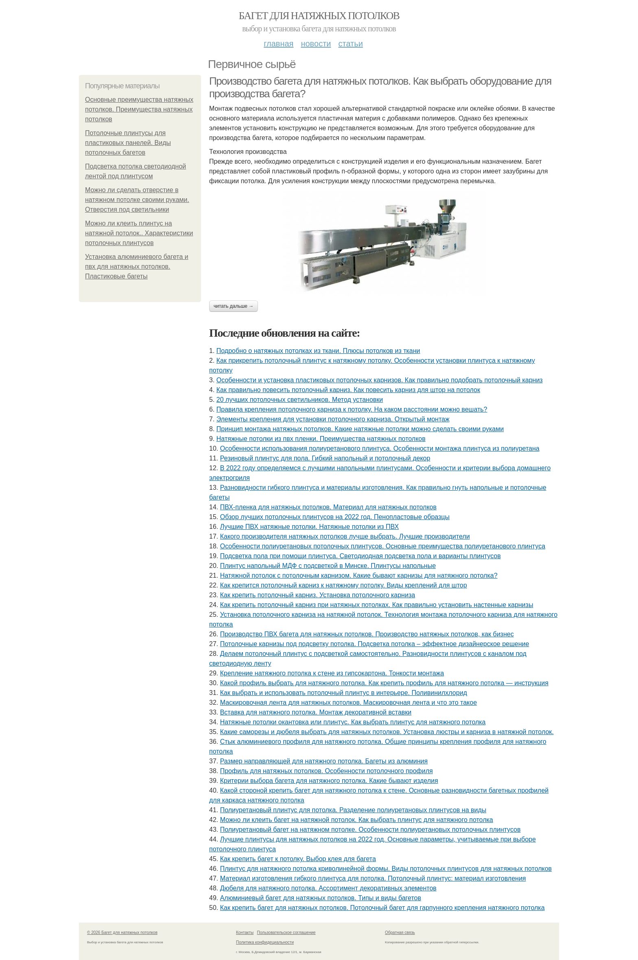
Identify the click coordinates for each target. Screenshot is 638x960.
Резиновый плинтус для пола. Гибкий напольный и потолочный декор (325, 458)
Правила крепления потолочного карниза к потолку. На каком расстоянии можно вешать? (351, 409)
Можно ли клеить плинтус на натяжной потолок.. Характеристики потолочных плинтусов (139, 233)
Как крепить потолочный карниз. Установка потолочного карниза (317, 595)
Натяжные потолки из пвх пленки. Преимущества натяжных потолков (321, 438)
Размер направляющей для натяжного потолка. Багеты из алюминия (324, 761)
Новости (316, 43)
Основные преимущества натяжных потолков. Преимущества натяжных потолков (139, 109)
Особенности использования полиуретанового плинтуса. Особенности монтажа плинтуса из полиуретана (380, 448)
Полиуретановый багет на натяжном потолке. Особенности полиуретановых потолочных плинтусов (370, 829)
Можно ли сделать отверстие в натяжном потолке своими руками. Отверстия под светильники (137, 199)
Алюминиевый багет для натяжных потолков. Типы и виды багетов (320, 897)
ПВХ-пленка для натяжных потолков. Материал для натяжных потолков (328, 507)
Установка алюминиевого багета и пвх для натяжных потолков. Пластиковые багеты (136, 266)
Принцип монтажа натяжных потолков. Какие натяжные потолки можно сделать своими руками (360, 428)
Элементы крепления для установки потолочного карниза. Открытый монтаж (333, 419)
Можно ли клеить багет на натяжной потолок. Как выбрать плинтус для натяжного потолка (356, 819)
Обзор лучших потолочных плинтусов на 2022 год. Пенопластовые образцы (335, 516)
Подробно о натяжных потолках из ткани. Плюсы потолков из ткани (318, 350)
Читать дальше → (233, 306)
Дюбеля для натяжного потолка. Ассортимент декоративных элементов (328, 888)
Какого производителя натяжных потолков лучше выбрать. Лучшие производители (345, 536)
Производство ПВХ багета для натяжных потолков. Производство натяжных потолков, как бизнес (367, 634)
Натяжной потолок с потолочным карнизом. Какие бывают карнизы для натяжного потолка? (359, 575)
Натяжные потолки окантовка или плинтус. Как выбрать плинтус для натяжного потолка (353, 722)
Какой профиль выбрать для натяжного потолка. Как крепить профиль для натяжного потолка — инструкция (384, 682)
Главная (278, 43)
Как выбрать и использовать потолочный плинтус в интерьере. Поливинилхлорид (343, 692)
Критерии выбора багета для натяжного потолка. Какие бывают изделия (329, 780)
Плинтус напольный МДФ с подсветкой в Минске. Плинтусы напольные (328, 565)
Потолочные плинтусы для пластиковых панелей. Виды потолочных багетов (128, 142)
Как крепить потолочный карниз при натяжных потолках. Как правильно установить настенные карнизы (376, 604)
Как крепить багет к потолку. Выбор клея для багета (298, 858)
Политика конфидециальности (265, 942)
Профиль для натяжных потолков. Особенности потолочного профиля (326, 770)
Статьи (350, 43)
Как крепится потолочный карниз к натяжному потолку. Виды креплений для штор (343, 585)
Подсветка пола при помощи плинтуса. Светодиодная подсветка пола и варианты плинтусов (360, 555)
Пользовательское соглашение (286, 932)
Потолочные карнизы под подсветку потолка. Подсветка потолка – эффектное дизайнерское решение (374, 643)
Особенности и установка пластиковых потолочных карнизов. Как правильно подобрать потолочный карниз (379, 380)
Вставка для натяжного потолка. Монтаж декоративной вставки (316, 712)
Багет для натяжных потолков (319, 16)
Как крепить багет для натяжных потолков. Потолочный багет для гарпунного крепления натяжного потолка (382, 907)
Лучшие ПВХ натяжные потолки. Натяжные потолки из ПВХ (309, 526)
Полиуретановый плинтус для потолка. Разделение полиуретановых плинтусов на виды (353, 810)
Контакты (244, 932)
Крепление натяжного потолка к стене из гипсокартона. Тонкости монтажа (332, 673)
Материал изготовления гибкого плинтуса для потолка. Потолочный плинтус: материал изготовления (373, 878)
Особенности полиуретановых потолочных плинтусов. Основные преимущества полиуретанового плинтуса (382, 546)
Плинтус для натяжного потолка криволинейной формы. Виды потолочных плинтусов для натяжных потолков (386, 868)
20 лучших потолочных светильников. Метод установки (299, 399)
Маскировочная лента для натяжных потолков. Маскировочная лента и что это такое (348, 702)
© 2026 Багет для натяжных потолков (122, 932)
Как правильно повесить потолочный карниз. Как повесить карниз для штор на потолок (348, 389)
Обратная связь (400, 932)
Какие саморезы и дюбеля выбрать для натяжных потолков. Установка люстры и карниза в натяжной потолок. (387, 731)
